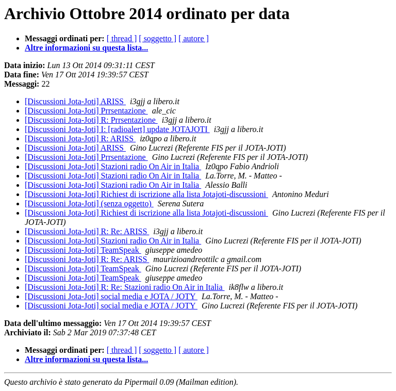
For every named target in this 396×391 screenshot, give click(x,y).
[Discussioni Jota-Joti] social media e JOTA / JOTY (111, 296)
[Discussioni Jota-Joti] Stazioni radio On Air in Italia (113, 166)
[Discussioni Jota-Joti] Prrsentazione (86, 110)
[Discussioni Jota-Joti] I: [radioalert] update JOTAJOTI (117, 129)
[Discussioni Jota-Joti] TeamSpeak (83, 250)
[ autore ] (193, 38)
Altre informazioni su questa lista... (86, 47)
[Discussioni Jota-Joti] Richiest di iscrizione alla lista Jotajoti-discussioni (146, 194)
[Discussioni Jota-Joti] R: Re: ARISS (87, 231)
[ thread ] (122, 38)
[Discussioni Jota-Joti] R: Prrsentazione (91, 120)
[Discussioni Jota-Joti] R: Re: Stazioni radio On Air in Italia (125, 287)
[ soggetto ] (157, 38)
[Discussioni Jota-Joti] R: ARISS (80, 138)
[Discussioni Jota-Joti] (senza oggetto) (89, 203)
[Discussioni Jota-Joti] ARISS (75, 101)
